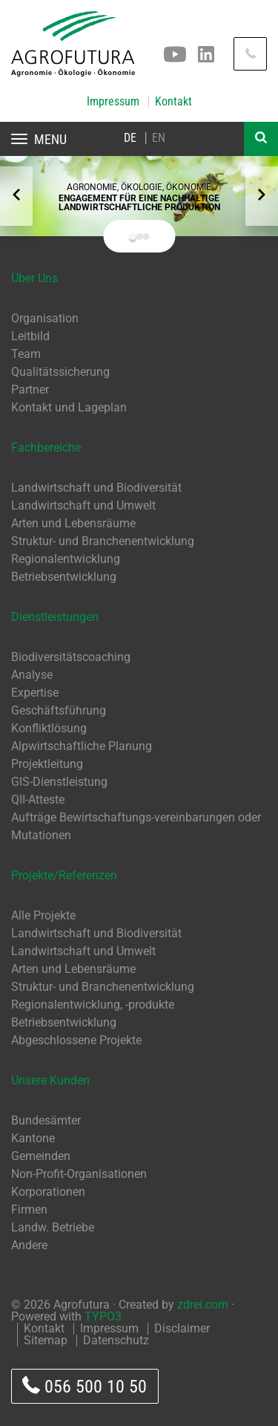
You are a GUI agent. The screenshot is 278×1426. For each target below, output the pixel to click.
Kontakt (173, 102)
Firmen (29, 1209)
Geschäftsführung (58, 710)
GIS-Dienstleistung (59, 782)
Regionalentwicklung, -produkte (92, 1004)
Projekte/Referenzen (64, 875)
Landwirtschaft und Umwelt (83, 505)
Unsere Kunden (50, 1080)
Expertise (35, 693)
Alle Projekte (43, 915)
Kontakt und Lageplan (69, 407)
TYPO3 (103, 1316)
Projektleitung (47, 764)
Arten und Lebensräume (73, 523)
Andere (29, 1245)
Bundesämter (46, 1120)
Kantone (33, 1138)
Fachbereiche (46, 447)
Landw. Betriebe (52, 1227)
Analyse (32, 675)
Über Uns (34, 278)
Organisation (45, 318)
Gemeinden (40, 1156)
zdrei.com (202, 1305)
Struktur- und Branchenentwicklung (102, 541)
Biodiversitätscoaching (70, 657)
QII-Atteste (37, 799)
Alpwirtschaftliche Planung (81, 746)
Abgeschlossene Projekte (76, 1040)
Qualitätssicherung (60, 372)
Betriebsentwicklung (63, 577)
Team (26, 354)
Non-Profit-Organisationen (79, 1174)
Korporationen (48, 1192)
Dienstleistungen (55, 617)
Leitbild (30, 336)
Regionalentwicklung (65, 559)
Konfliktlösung (49, 728)
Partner (30, 389)
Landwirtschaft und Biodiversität (96, 488)
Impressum (113, 102)
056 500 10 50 (84, 1386)
